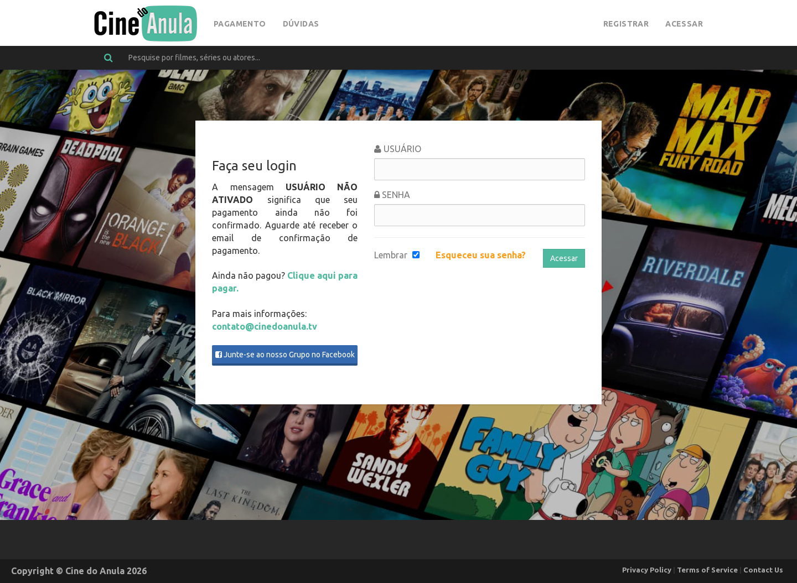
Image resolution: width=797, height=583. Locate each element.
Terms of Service (707, 570)
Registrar (626, 23)
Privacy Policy (646, 570)
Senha (392, 195)
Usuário (397, 149)
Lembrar (390, 255)
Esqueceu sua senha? (481, 255)
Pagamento (240, 23)
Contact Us (763, 570)
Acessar (684, 23)
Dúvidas (301, 23)
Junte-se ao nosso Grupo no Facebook (285, 354)
